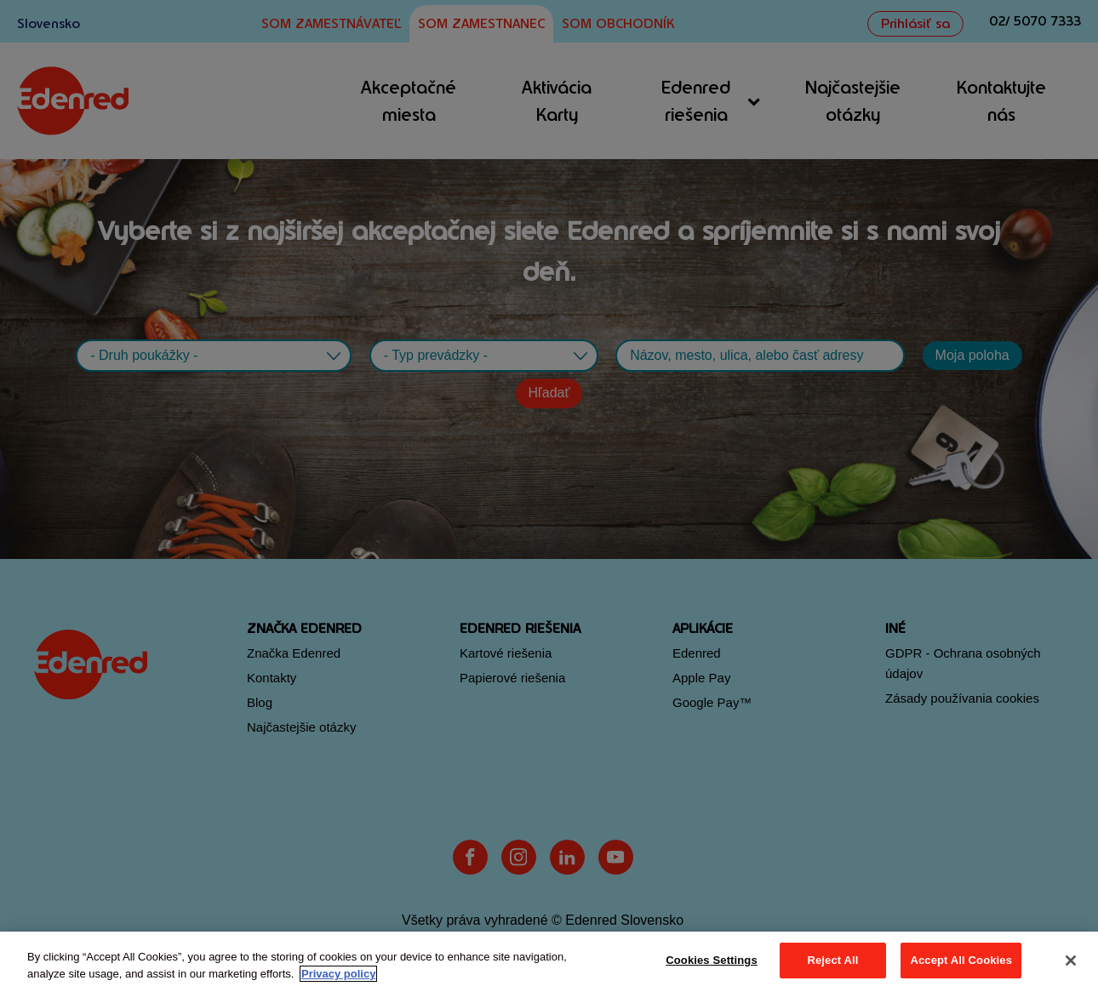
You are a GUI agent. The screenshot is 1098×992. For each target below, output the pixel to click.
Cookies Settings (712, 960)
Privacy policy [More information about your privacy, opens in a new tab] (338, 973)
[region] (549, 962)
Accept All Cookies (961, 960)
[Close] (1070, 960)
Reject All (832, 960)
